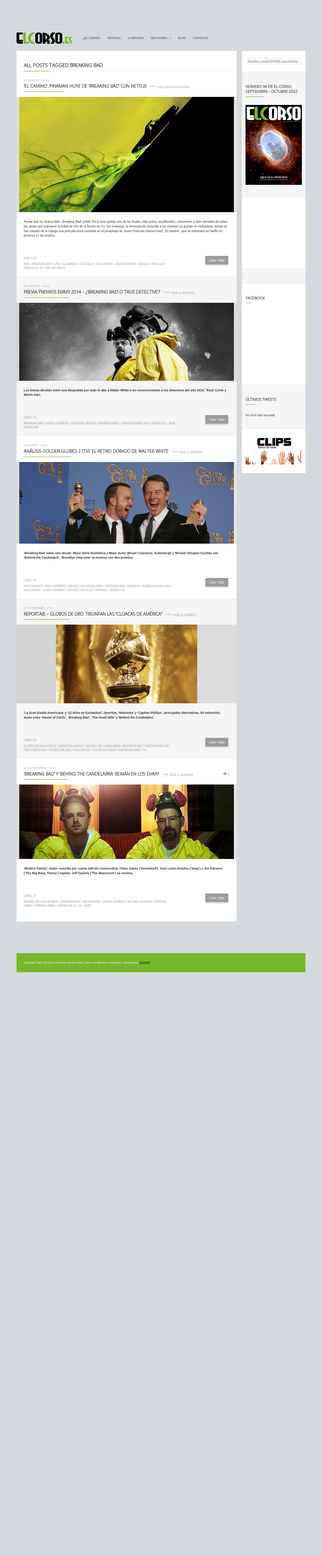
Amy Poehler (33, 585)
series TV (31, 267)
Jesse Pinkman (125, 263)
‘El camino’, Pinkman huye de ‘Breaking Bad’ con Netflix (85, 86)
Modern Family (109, 422)
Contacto (200, 38)
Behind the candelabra (85, 585)
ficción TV (86, 263)
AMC (27, 263)
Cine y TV (30, 257)
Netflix (143, 263)
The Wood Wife (129, 749)
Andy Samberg (55, 585)
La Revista (136, 38)
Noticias (114, 38)
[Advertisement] (161, 14)
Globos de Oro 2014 (156, 585)
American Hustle (71, 745)
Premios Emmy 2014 (136, 422)
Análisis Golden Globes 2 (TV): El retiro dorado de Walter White (96, 451)
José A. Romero (183, 292)
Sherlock (159, 422)
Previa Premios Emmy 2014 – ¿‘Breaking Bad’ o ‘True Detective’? (92, 292)
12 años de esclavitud (40, 745)
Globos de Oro (60, 749)
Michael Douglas (80, 589)
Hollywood (104, 263)
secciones (159, 38)
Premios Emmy (45, 905)
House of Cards (104, 749)
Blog (182, 38)
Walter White (55, 267)
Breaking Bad (42, 263)
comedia (133, 585)
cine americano (35, 749)
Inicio (27, 60)
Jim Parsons (91, 901)
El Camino (69, 263)
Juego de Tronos (83, 422)
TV (41, 267)
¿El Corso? (91, 38)
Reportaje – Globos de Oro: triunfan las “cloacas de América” (93, 614)
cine (57, 263)
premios (101, 589)
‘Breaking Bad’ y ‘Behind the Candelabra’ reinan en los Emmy (91, 774)
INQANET (145, 962)
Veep (87, 905)
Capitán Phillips (157, 745)
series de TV (67, 905)
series (114, 589)
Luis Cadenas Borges (173, 86)
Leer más (217, 260)
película (158, 263)
